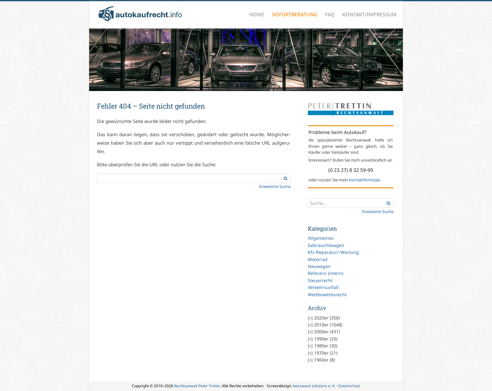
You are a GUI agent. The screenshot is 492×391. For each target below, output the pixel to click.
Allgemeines (321, 238)
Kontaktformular (364, 180)
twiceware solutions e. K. (314, 385)
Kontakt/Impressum (369, 14)
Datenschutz (349, 385)
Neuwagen (319, 266)
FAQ (330, 14)
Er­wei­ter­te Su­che (275, 186)
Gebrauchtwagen (326, 245)
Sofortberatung (295, 14)
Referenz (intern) (325, 273)
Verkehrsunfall (323, 287)
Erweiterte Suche (377, 211)
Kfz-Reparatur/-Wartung (333, 252)
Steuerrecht (320, 280)
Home (257, 14)
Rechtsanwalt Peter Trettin (197, 385)
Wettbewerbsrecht (327, 294)
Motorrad (318, 259)
